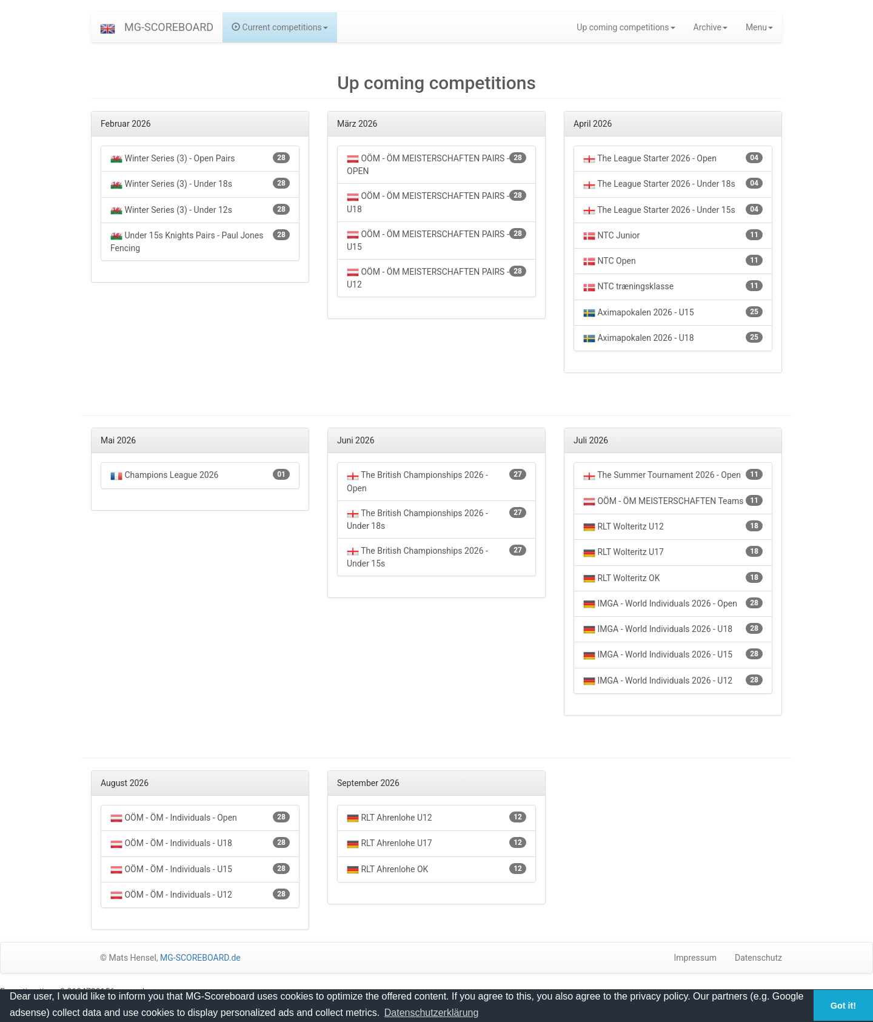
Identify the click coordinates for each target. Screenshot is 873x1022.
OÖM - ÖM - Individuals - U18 (200, 843)
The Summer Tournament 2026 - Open (673, 475)
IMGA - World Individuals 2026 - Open (673, 603)
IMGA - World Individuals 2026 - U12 (673, 680)
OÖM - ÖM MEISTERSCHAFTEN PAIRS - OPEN (436, 164)
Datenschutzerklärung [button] (431, 1012)
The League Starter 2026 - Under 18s (673, 184)
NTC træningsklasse (673, 286)
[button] (107, 27)
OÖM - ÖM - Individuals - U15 (200, 869)
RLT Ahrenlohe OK (436, 869)
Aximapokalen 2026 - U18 (673, 338)
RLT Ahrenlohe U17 (436, 843)
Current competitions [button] (280, 27)
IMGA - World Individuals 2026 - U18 (673, 629)
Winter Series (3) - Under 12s (200, 210)
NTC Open (673, 261)
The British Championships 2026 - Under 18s (436, 519)
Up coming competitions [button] (626, 27)
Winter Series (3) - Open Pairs (200, 158)
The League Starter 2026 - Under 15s (673, 210)
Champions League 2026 (200, 475)
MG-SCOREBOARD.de (200, 958)
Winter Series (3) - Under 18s (200, 184)
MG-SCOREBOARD (168, 27)
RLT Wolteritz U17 (673, 552)
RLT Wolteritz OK (673, 578)
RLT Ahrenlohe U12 (436, 818)
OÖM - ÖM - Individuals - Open (200, 818)
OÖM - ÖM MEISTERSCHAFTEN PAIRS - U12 (436, 277)
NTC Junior (673, 235)
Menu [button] (759, 27)
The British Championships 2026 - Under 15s (436, 556)
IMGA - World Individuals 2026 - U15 (673, 654)
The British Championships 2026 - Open (436, 481)
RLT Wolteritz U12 (673, 526)
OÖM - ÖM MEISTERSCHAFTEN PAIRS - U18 (436, 201)
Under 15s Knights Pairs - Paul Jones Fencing (200, 241)
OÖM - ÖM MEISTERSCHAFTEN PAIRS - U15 (436, 240)
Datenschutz (758, 958)
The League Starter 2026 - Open (673, 158)
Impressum (695, 958)
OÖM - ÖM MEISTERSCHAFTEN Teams (673, 501)
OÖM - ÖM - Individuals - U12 (200, 895)
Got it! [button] (843, 1005)
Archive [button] (711, 27)
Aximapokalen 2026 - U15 (673, 312)
